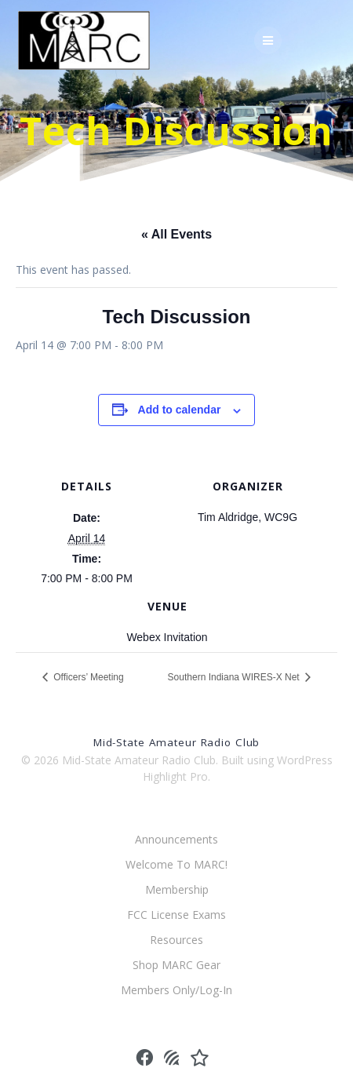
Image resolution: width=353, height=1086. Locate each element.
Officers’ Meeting (87, 677)
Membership (177, 889)
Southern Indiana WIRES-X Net (235, 677)
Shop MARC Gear (176, 964)
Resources (176, 939)
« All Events (176, 234)
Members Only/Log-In (176, 989)
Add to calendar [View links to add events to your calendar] (179, 409)
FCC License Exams (176, 914)
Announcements (176, 839)
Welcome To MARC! (176, 864)
